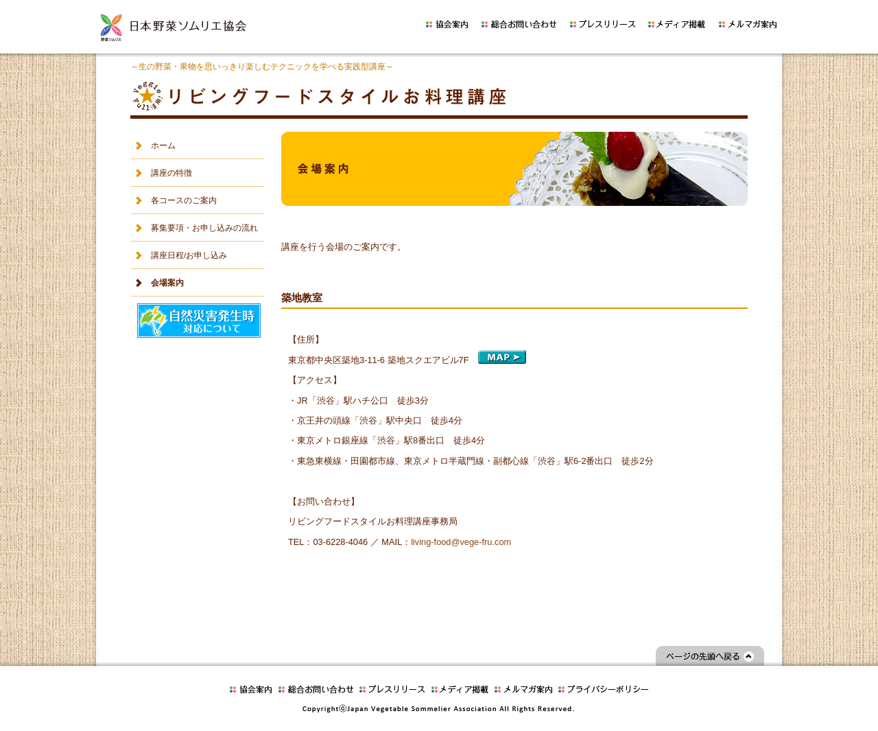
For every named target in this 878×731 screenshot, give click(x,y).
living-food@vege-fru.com (461, 542)
